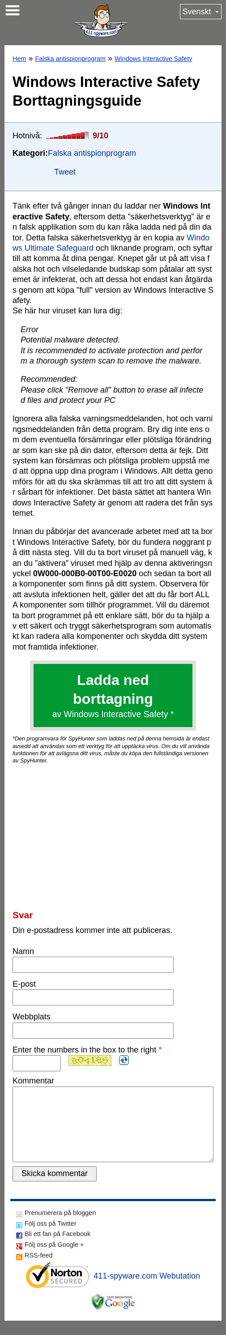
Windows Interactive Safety (153, 58)
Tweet (65, 171)
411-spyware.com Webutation (147, 1290)
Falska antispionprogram (70, 58)
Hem (19, 58)
